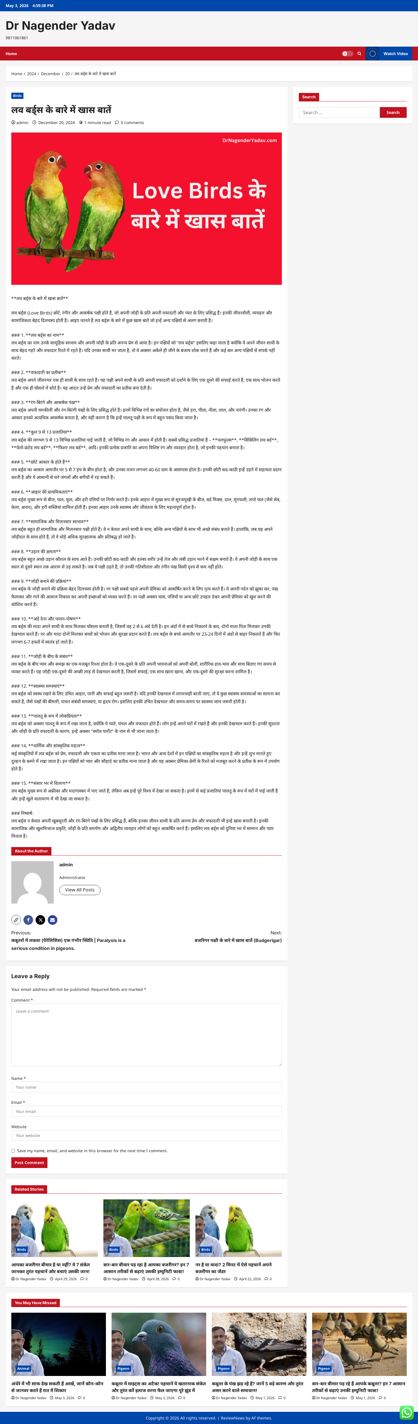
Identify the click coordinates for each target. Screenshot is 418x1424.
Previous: (72, 941)
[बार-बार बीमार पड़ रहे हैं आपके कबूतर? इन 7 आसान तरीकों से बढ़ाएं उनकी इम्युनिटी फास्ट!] (359, 1344)
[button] (16, 919)
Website (19, 1126)
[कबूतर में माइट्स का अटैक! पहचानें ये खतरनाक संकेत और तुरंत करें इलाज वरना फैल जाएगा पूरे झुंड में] (159, 1344)
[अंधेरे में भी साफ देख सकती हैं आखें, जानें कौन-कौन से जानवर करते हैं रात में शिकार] (58, 1344)
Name (18, 1078)
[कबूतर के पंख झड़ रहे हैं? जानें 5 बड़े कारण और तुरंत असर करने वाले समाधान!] (259, 1344)
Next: (221, 937)
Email (18, 1102)
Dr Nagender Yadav (61, 25)
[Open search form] (359, 53)
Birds (17, 95)
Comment (22, 1000)
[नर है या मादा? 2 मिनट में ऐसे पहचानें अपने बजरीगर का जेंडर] (238, 1228)
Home (11, 53)
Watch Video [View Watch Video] (386, 53)
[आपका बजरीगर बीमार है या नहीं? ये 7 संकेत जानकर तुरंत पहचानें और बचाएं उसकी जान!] (54, 1228)
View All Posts (80, 890)
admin (22, 122)
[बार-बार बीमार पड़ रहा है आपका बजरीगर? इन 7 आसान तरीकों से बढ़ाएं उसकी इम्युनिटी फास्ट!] (146, 1228)
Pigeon (123, 1368)
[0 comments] (129, 122)
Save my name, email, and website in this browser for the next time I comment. (92, 1150)
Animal (23, 1368)
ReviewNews (233, 1418)
